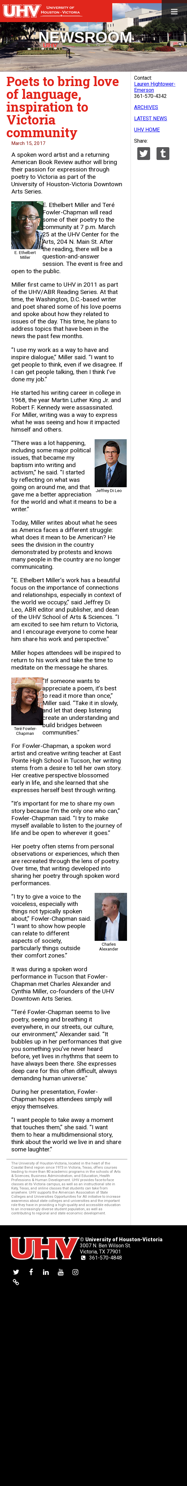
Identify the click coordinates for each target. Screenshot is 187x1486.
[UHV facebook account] (31, 1272)
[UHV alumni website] (16, 1282)
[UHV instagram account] (75, 1272)
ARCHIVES (146, 107)
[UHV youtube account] (60, 1272)
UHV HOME (147, 130)
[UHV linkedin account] (46, 1272)
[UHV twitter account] (16, 1272)
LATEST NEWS (150, 118)
